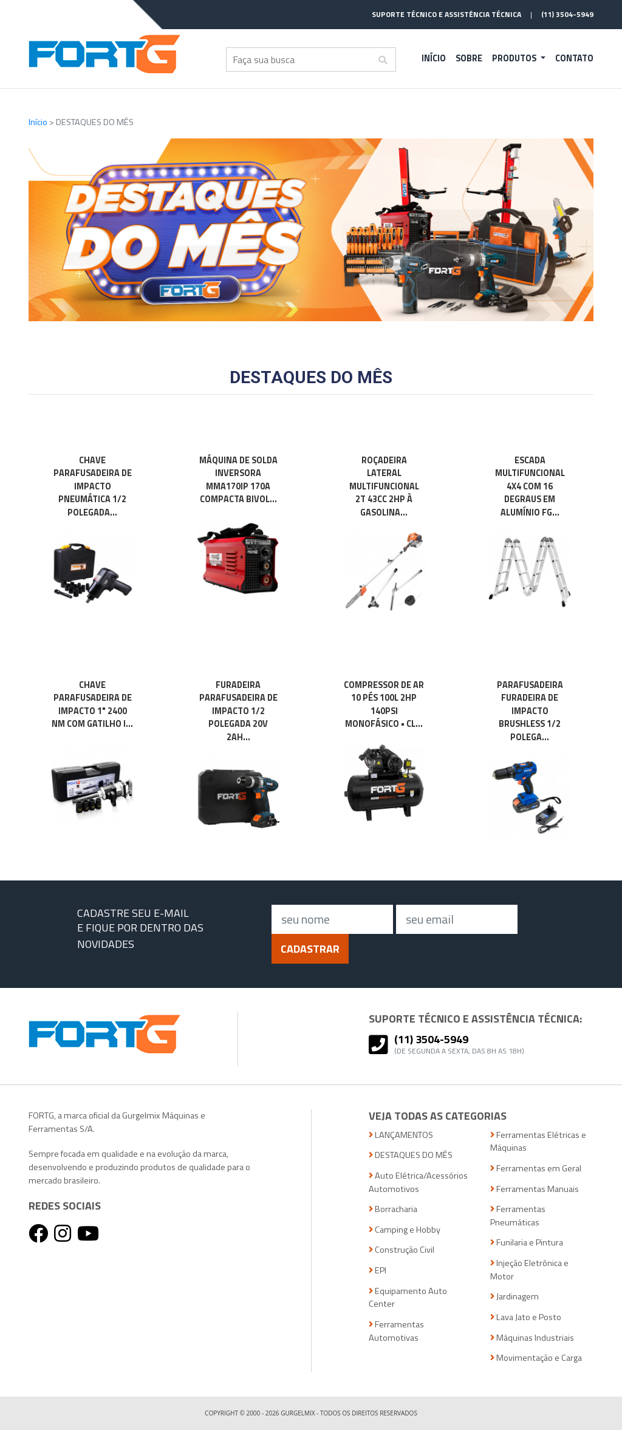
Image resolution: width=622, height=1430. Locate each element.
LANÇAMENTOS (401, 1135)
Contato (574, 58)
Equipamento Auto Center (408, 1298)
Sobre (469, 58)
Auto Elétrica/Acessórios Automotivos (418, 1183)
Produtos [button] (515, 58)
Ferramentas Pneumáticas (517, 1216)
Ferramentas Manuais (534, 1189)
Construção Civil (401, 1250)
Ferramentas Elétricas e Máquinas (538, 1142)
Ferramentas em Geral (535, 1168)
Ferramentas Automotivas (396, 1331)
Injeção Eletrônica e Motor (529, 1270)
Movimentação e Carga (536, 1358)
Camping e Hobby (404, 1230)
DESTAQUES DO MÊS (411, 1155)
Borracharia (393, 1209)
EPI (377, 1270)
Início (434, 58)
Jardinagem (514, 1296)
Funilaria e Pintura (526, 1242)
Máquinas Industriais (532, 1338)
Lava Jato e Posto (525, 1317)
